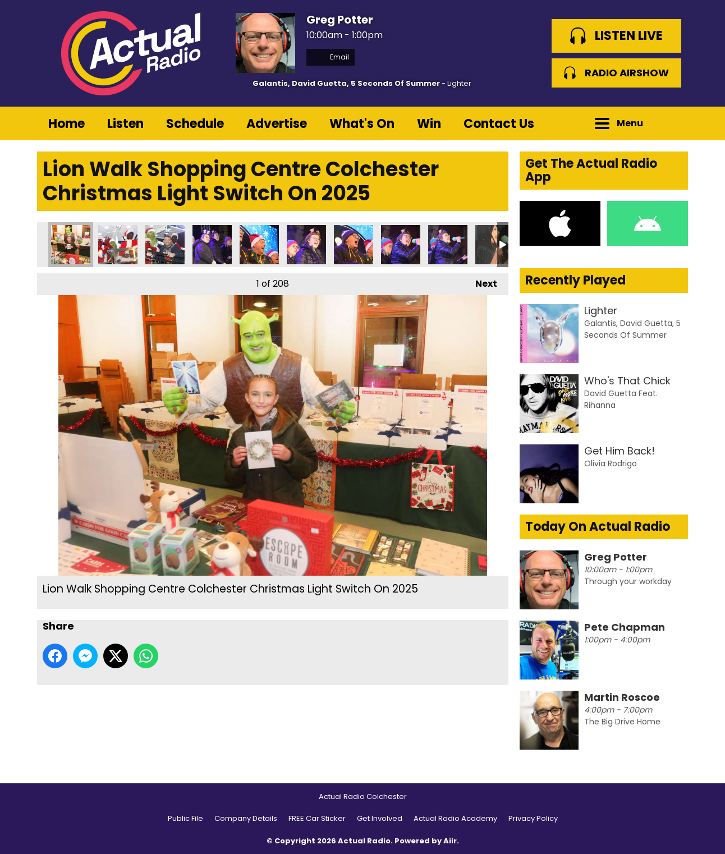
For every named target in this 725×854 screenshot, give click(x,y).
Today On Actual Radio (597, 526)
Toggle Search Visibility (671, 123)
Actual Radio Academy (455, 818)
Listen (125, 123)
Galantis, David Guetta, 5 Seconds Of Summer (346, 83)
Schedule (195, 123)
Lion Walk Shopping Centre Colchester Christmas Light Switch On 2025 (70, 244)
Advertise (276, 123)
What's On (361, 123)
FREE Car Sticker (317, 818)
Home (66, 123)
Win (429, 123)
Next (480, 281)
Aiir (450, 840)
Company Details (245, 818)
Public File (185, 818)
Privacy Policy (533, 818)
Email (330, 57)
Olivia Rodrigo (610, 463)
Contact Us (499, 123)
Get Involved (379, 818)
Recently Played (575, 280)
